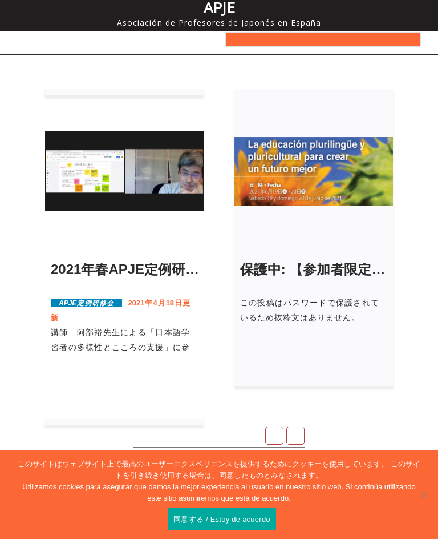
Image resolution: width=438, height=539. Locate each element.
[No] (423, 494)
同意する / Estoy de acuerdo (221, 519)
